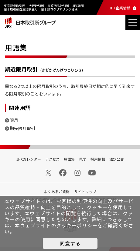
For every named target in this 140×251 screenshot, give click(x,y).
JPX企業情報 (119, 7)
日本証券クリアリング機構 (59, 9)
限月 (14, 120)
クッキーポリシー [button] (76, 225)
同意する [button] (70, 243)
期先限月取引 (22, 128)
